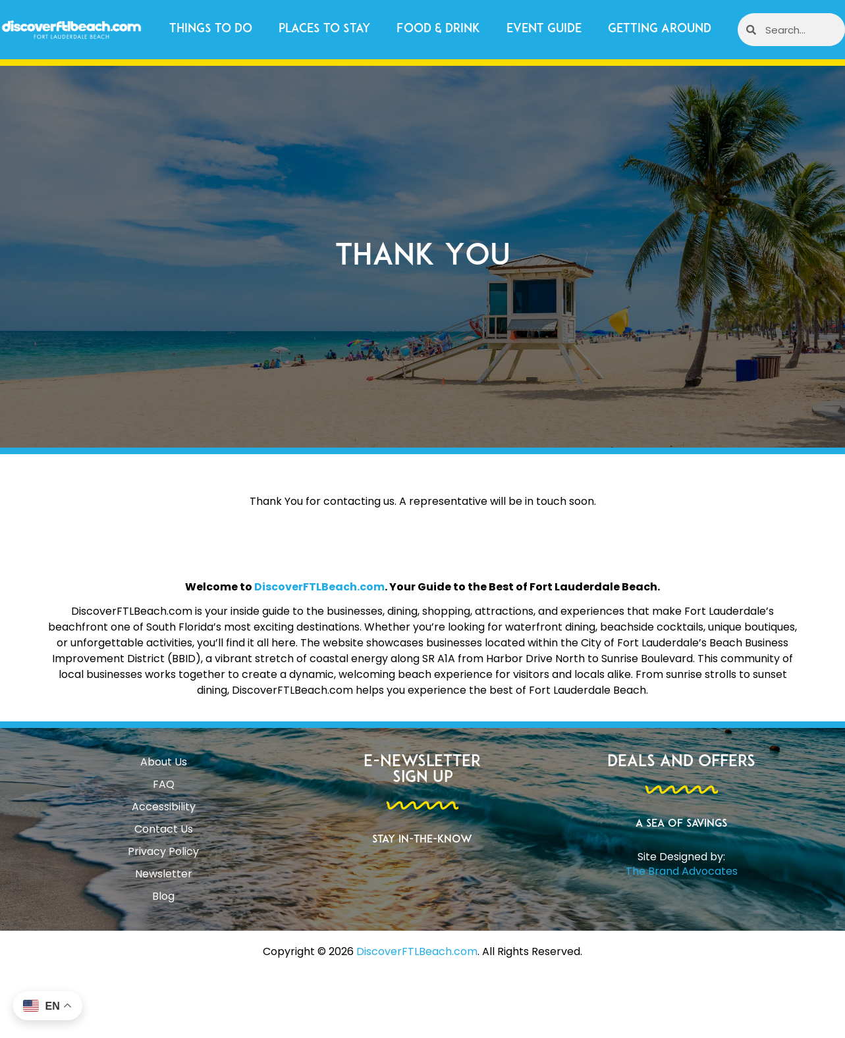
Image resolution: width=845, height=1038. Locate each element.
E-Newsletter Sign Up (422, 770)
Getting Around (659, 29)
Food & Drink (438, 29)
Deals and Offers (681, 762)
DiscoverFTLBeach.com (319, 586)
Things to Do (210, 29)
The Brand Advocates (682, 871)
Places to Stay (324, 29)
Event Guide (544, 29)
